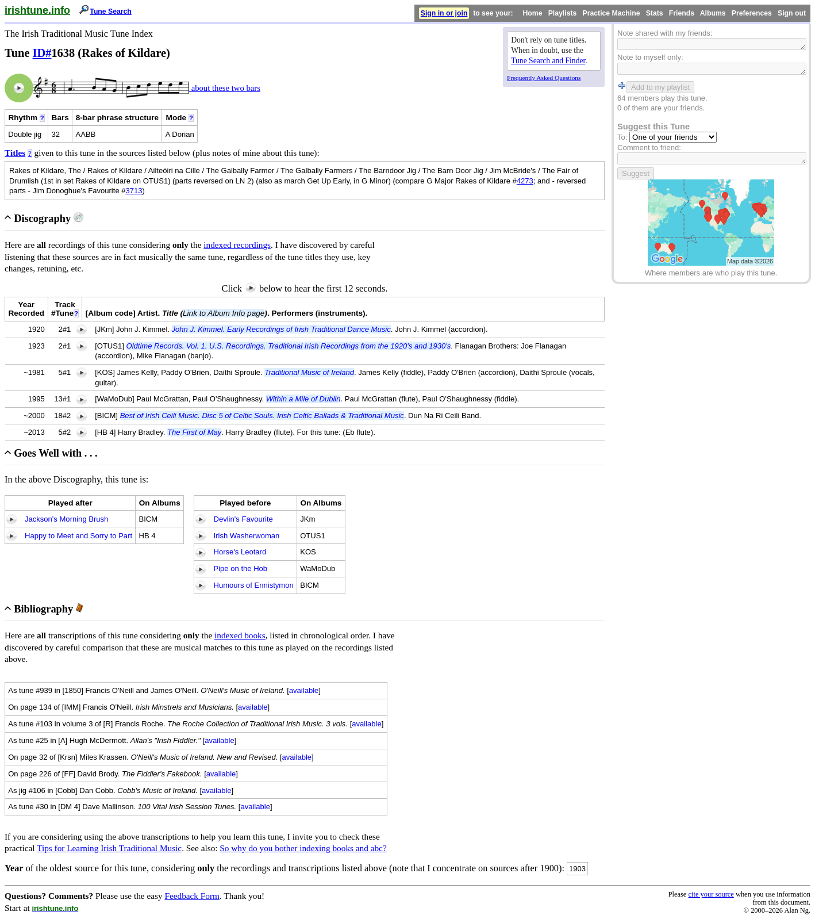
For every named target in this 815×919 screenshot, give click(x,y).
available (304, 690)
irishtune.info (37, 10)
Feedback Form (192, 896)
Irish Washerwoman (247, 535)
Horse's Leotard (240, 551)
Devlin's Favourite (243, 519)
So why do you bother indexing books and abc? (303, 848)
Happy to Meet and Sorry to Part (78, 535)
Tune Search (111, 11)
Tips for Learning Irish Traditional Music (109, 848)
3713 (134, 190)
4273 (525, 181)
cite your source (710, 894)
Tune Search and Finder (548, 60)
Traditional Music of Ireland (309, 372)
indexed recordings (237, 245)
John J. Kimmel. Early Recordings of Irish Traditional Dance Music (281, 329)
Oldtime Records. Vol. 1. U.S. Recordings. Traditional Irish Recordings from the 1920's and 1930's (288, 346)
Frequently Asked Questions (544, 77)
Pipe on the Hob (241, 568)
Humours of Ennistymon (254, 585)
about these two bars (224, 88)
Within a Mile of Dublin (303, 399)
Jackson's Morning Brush (66, 519)
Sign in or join (444, 13)
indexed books (240, 635)
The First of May (194, 432)
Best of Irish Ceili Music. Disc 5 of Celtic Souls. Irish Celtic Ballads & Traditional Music (262, 415)
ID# (42, 53)
